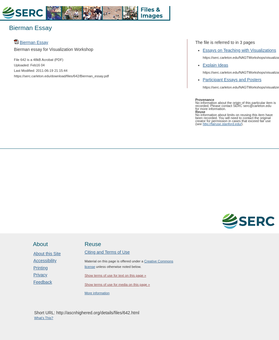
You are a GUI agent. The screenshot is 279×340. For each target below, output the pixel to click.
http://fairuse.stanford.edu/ (222, 124)
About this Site (47, 253)
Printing (40, 267)
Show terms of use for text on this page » (115, 275)
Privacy (40, 274)
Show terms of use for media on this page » (117, 284)
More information (97, 293)
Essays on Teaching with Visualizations (239, 50)
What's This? (43, 318)
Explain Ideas (215, 65)
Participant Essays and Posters (232, 79)
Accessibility (44, 260)
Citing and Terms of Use (107, 252)
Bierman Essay (34, 42)
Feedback (42, 282)
